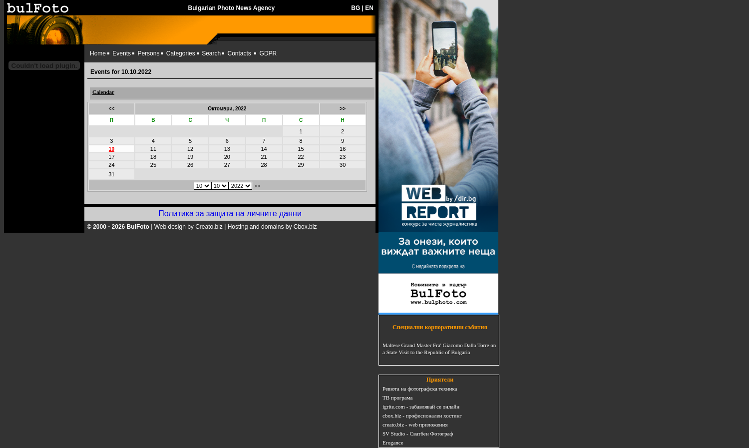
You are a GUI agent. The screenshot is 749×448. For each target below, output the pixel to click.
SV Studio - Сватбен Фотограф (417, 434)
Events (121, 53)
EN (369, 7)
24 (111, 165)
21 (264, 157)
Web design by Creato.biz (188, 226)
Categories (180, 53)
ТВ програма (397, 398)
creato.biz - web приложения (414, 425)
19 (190, 157)
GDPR (268, 53)
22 (301, 157)
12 (190, 149)
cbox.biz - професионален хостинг (422, 416)
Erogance (392, 443)
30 (343, 165)
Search (211, 53)
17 (111, 157)
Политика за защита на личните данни (230, 213)
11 (153, 149)
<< (112, 108)
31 (111, 174)
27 (227, 165)
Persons (148, 53)
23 (343, 157)
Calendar (103, 92)
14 (264, 149)
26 (190, 165)
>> (343, 108)
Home (98, 53)
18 (153, 157)
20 (227, 157)
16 (343, 149)
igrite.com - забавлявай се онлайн (420, 407)
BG (355, 7)
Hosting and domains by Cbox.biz (272, 226)
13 (227, 149)
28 (264, 165)
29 (301, 165)
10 (111, 149)
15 (301, 149)
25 (153, 165)
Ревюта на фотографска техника (419, 389)
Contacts (239, 53)
